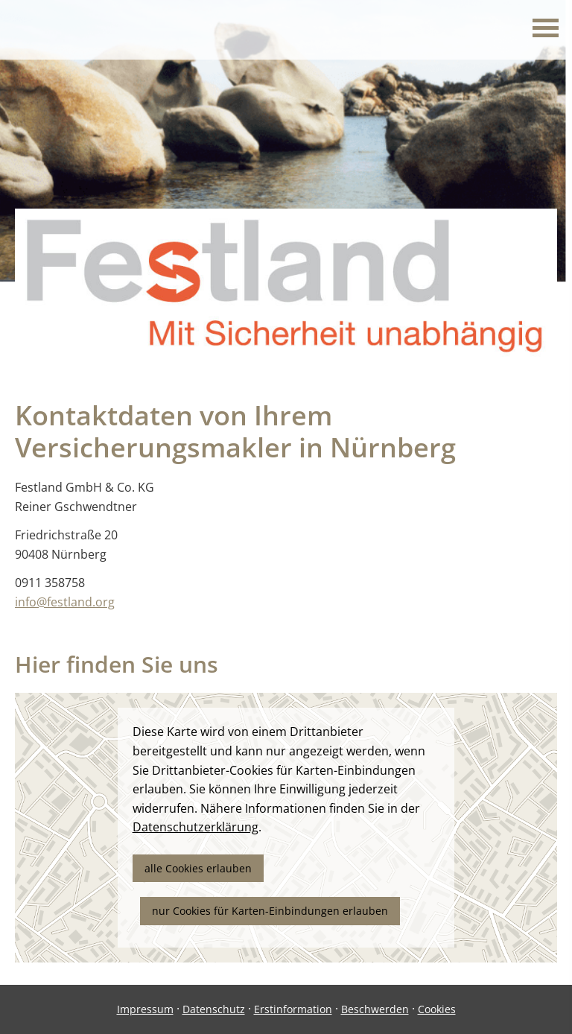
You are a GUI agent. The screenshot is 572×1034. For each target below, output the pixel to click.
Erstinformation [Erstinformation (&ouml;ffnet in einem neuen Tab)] (293, 1009)
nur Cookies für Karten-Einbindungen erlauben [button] (270, 911)
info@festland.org (65, 602)
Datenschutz (213, 1009)
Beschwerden (375, 1009)
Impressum (145, 1009)
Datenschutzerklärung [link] (195, 827)
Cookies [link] (437, 1009)
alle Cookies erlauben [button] (198, 868)
